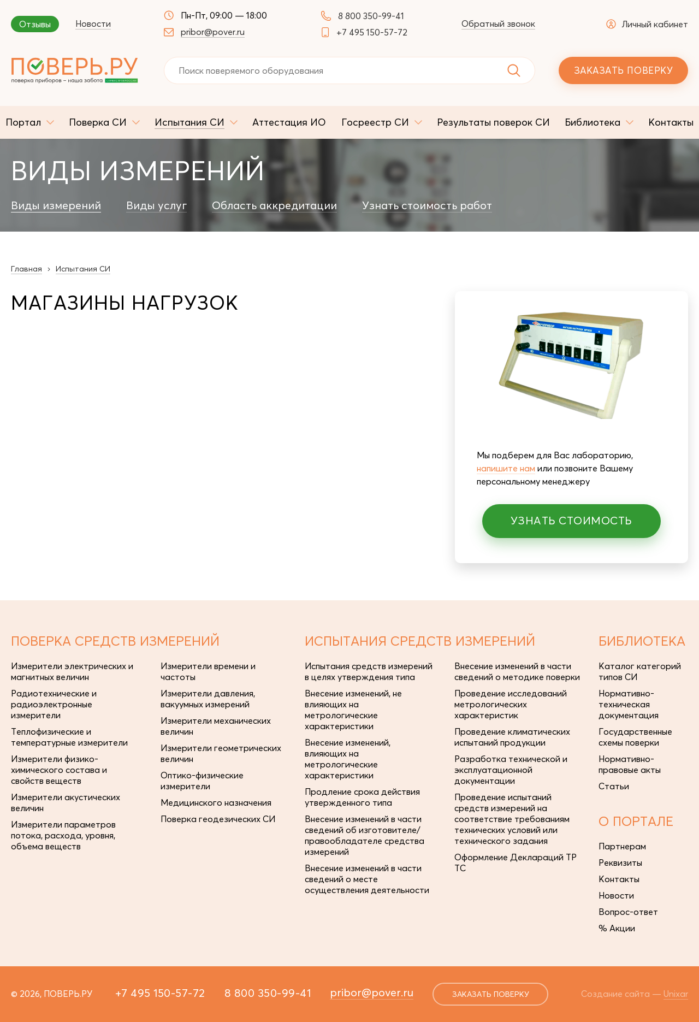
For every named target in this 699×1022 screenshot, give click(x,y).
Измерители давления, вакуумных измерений (208, 699)
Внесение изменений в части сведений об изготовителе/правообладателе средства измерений (364, 835)
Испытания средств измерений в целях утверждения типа (369, 671)
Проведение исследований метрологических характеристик (510, 704)
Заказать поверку (623, 70)
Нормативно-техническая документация (629, 704)
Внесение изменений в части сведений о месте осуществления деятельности (367, 879)
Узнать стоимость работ (427, 205)
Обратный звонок (498, 23)
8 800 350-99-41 (371, 15)
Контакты (619, 878)
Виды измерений (56, 205)
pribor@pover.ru (213, 31)
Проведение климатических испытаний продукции (512, 737)
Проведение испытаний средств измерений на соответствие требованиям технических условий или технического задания (512, 818)
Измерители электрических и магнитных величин (72, 671)
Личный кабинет (647, 24)
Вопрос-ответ (628, 911)
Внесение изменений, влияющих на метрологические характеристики (347, 759)
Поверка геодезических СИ (218, 818)
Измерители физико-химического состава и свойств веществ (59, 769)
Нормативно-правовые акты (630, 764)
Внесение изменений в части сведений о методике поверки (517, 671)
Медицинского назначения (216, 802)
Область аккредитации (274, 205)
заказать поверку (490, 994)
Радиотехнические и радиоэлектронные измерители (54, 704)
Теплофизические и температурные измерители (69, 737)
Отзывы (35, 24)
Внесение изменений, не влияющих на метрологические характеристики (353, 709)
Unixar (676, 993)
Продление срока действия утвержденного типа (362, 797)
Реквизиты (620, 862)
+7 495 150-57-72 (371, 32)
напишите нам (506, 468)
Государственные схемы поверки (635, 737)
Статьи (614, 786)
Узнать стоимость (571, 520)
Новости (93, 23)
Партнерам (622, 846)
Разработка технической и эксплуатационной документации (510, 769)
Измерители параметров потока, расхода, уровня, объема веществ (63, 835)
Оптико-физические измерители (202, 780)
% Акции (617, 928)
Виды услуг (156, 205)
